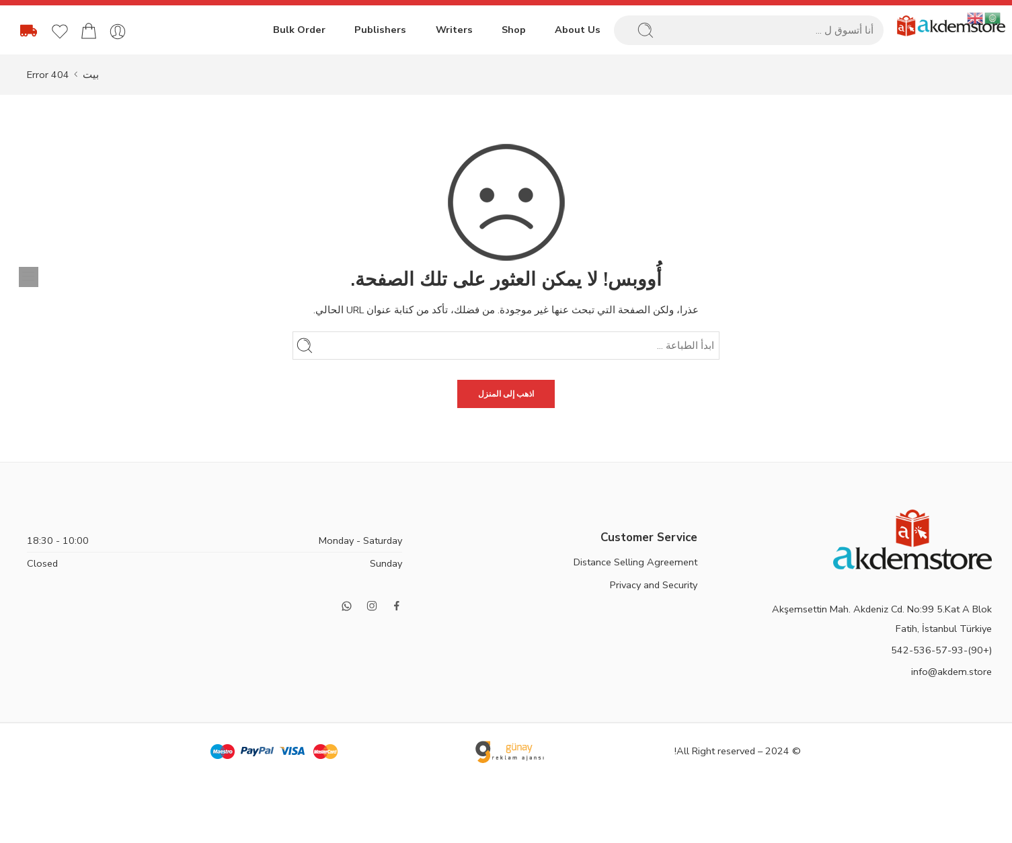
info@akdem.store (951, 671)
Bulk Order (297, 29)
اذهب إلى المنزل (506, 394)
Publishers (379, 29)
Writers (452, 29)
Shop (513, 29)
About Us (577, 29)
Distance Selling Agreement (635, 562)
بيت (91, 74)
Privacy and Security (653, 585)
